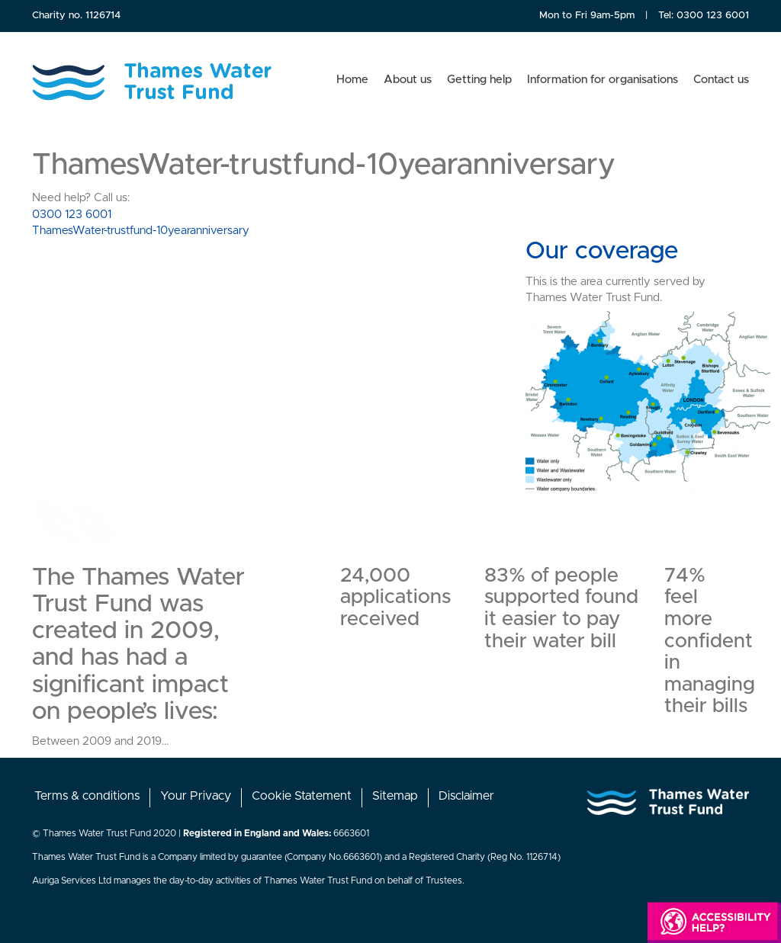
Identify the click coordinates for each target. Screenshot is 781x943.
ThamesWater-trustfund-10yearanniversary (140, 230)
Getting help (479, 79)
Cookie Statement (302, 796)
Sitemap (395, 796)
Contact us (721, 79)
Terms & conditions (87, 796)
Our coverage (601, 251)
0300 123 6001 (713, 16)
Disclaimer (466, 796)
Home (352, 79)
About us (408, 79)
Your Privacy (195, 796)
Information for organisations (602, 79)
